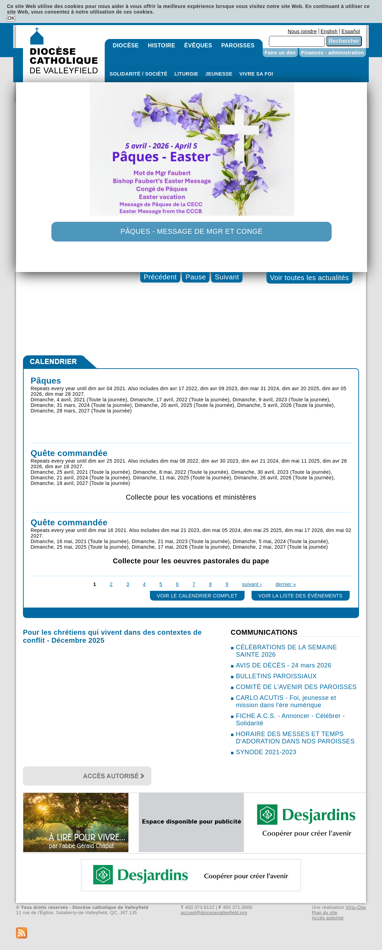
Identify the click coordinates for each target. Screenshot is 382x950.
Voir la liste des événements (300, 595)
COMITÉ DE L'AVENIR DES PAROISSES (296, 686)
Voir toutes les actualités (309, 277)
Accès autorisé (327, 917)
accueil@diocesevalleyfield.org (214, 912)
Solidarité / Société (138, 74)
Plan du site (324, 912)
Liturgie (186, 74)
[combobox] (297, 41)
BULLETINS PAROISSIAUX (276, 676)
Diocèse (126, 45)
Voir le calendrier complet (197, 595)
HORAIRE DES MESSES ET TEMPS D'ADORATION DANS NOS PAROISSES (295, 738)
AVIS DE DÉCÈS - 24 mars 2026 (284, 665)
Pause (195, 277)
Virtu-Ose (356, 907)
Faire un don (280, 52)
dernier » (286, 584)
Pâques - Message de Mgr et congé (191, 231)
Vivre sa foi (256, 74)
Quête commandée (69, 453)
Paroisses (238, 45)
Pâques (46, 380)
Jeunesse (218, 74)
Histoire (161, 45)
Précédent (160, 277)
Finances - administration (332, 52)
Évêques (198, 45)
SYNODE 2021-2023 (266, 752)
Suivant (227, 277)
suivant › (252, 584)
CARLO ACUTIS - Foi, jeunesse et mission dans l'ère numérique (286, 701)
